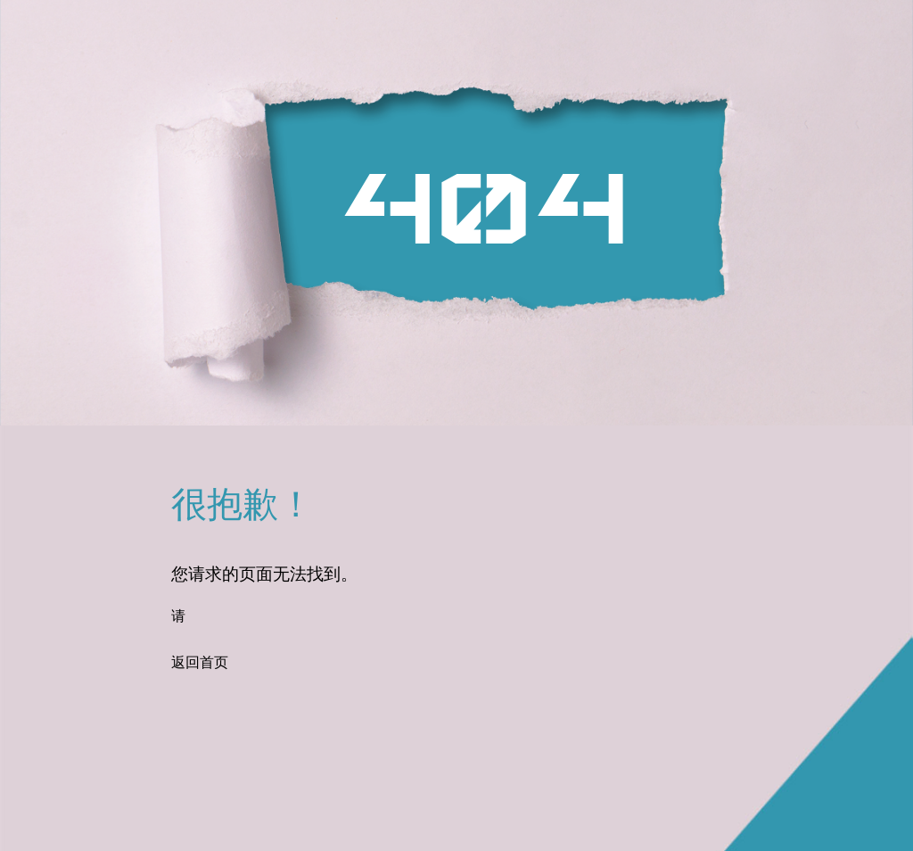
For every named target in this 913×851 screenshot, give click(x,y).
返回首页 (199, 663)
